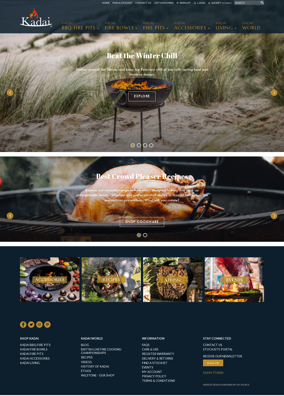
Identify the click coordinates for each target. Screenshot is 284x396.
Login (201, 2)
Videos (86, 363)
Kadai (251, 26)
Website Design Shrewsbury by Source (226, 385)
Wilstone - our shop (97, 376)
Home (106, 2)
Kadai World (92, 339)
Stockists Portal (218, 350)
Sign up (213, 364)
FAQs (146, 346)
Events (147, 368)
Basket (221, 2)
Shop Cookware (142, 222)
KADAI (78, 26)
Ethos (86, 372)
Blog (85, 346)
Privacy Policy (154, 377)
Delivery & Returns (157, 359)
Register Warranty (158, 355)
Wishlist (185, 2)
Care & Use (150, 350)
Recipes (87, 358)
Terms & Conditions (158, 381)
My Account (152, 372)
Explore (142, 96)
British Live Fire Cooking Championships (101, 352)
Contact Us (143, 2)
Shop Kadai (29, 339)
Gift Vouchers (164, 2)
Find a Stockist (122, 2)
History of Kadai (95, 367)
